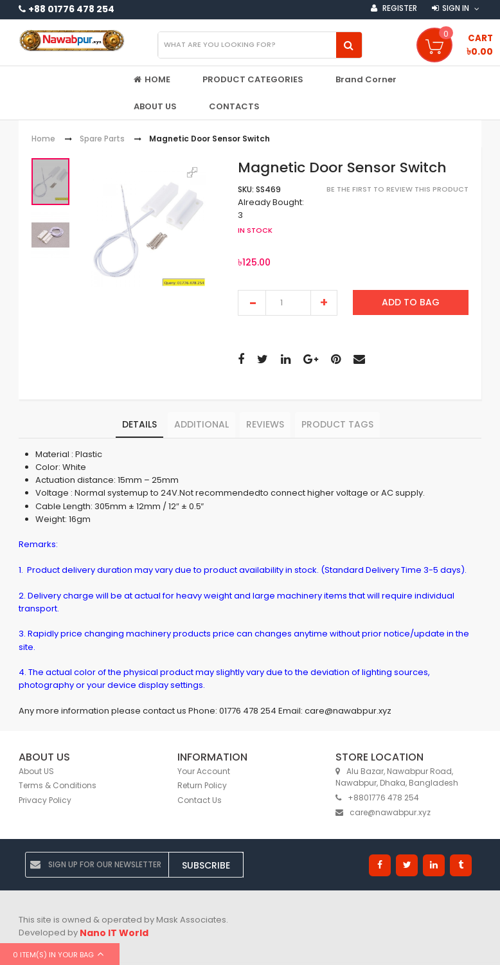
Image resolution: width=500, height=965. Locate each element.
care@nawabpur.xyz (383, 812)
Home (43, 139)
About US (36, 771)
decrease (252, 303)
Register (398, 8)
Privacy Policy (45, 800)
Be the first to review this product (397, 189)
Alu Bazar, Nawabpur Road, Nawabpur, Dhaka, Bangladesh (396, 777)
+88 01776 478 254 (71, 9)
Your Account (203, 771)
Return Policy (202, 785)
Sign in (455, 8)
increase (323, 303)
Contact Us (199, 800)
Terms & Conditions (57, 785)
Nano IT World (114, 932)
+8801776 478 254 (377, 797)
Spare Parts (102, 139)
